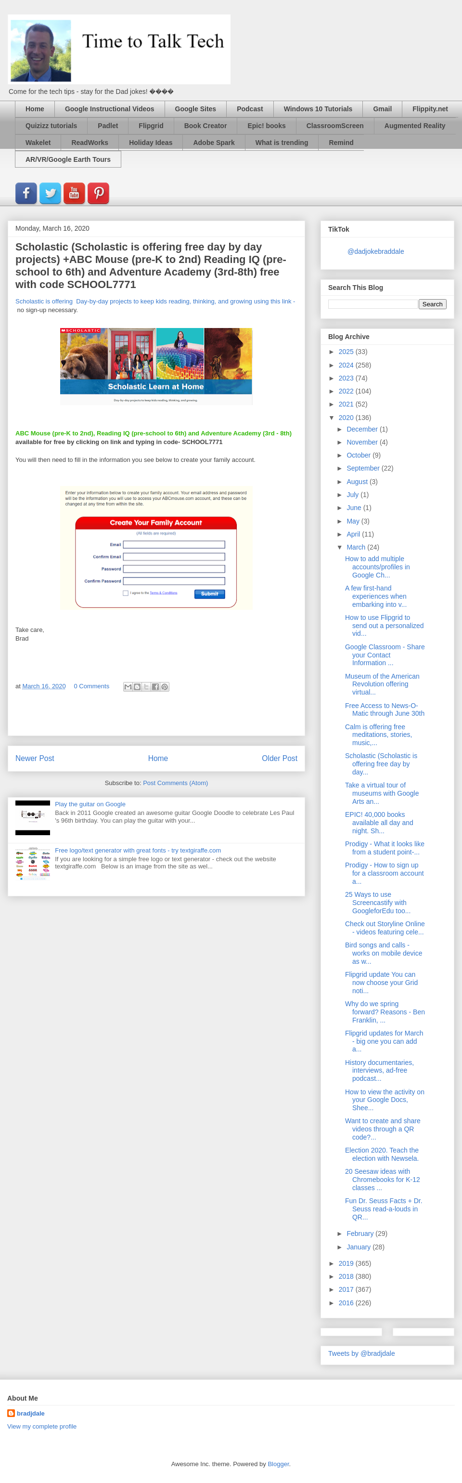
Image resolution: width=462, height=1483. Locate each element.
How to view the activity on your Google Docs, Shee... (384, 1100)
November (362, 442)
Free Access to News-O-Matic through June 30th (384, 710)
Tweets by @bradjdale (361, 1353)
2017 (347, 1289)
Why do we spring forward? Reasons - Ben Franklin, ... (385, 1012)
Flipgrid (151, 126)
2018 (347, 1276)
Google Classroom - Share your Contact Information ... (385, 655)
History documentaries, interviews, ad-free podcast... (379, 1071)
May (353, 521)
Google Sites (196, 109)
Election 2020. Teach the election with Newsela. (382, 1154)
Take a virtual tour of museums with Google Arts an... (382, 793)
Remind (341, 142)
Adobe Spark (213, 142)
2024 (347, 365)
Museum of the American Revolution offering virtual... (382, 684)
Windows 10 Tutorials (318, 109)
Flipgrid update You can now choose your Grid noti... (381, 983)
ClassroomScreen (335, 126)
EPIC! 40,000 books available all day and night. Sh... (379, 823)
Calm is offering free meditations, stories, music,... (378, 735)
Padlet (108, 126)
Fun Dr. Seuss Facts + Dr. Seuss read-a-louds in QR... (384, 1209)
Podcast (250, 109)
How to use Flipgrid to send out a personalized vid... (384, 626)
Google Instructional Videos (109, 109)
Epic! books (266, 126)
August (357, 482)
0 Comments (91, 686)
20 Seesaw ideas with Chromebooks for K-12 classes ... (382, 1180)
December (362, 429)
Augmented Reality (415, 126)
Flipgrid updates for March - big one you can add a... (384, 1041)
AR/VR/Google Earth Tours (68, 159)
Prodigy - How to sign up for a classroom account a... (384, 873)
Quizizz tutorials (51, 126)
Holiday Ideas (150, 142)
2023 (347, 378)
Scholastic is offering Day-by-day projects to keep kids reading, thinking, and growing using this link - (155, 301)
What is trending (282, 142)
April (354, 534)
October (359, 455)
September (363, 468)
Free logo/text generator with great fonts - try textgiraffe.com (138, 850)
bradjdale (31, 1413)
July (353, 495)
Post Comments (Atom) (175, 783)
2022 (347, 391)
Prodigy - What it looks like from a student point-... (384, 848)
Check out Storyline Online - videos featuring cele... (385, 928)
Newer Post (34, 758)
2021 (347, 404)
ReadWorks (89, 142)
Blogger (278, 1464)
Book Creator (205, 126)
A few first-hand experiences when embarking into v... (376, 596)
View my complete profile (42, 1426)
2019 (347, 1263)
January (359, 1247)
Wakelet (38, 142)
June (354, 508)
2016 (347, 1303)
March (356, 547)
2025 (347, 351)
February (360, 1233)
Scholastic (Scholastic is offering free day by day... (381, 764)
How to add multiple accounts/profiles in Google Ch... (377, 567)
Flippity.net (430, 109)
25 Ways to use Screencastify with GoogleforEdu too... (378, 903)
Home (35, 109)
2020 (347, 417)
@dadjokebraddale (375, 251)
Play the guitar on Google (90, 804)
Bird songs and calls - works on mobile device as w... (384, 953)
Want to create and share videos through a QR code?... (383, 1129)
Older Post (279, 758)
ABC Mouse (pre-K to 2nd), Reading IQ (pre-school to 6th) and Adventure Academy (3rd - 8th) (153, 433)
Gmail (382, 109)
